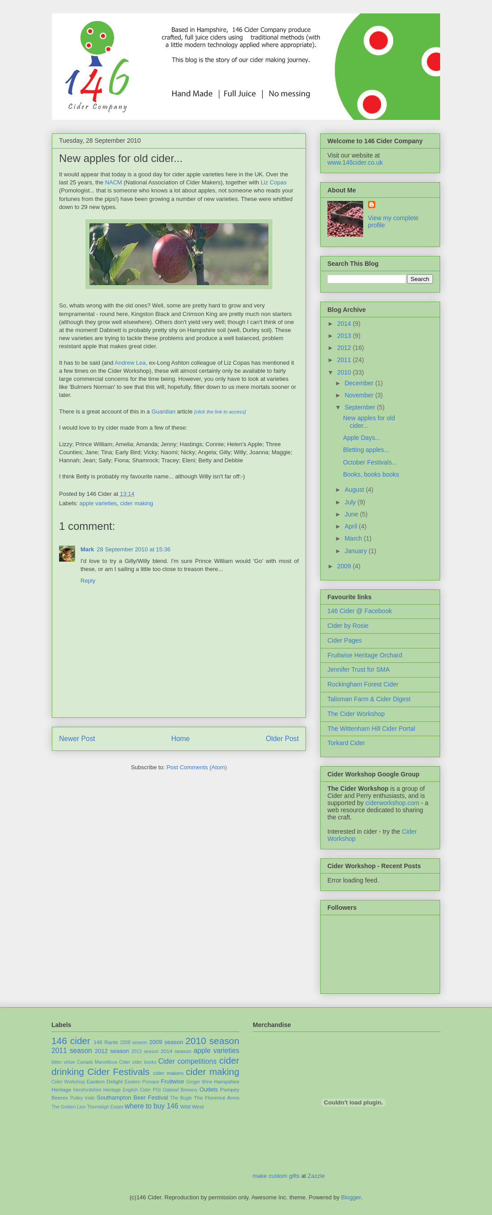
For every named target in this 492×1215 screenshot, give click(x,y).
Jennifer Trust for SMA (358, 669)
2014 (345, 323)
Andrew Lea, (131, 362)
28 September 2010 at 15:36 (133, 549)
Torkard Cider (346, 742)
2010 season (213, 1041)
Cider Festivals (118, 1071)
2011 (345, 359)
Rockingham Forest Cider (363, 684)
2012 (345, 347)
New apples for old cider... (120, 158)
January (356, 550)
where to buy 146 (151, 1106)
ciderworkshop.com (392, 802)
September (360, 407)
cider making (136, 503)
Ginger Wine (199, 1081)
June (352, 514)
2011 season (71, 1050)
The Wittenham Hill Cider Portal (371, 728)
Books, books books (371, 474)
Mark (87, 549)
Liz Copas (274, 182)
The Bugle (181, 1098)
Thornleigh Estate (105, 1106)
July (350, 502)
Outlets (208, 1089)
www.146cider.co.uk (355, 162)
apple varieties (98, 503)
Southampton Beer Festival (132, 1097)
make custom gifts (276, 1175)
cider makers (168, 1073)
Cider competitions (187, 1061)
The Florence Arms (216, 1097)
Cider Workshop (68, 1081)
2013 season (144, 1051)
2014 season (176, 1051)
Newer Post (77, 738)
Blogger (351, 1197)
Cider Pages (344, 640)
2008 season (133, 1042)
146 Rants (105, 1042)
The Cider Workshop (356, 713)
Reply (88, 580)
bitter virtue (63, 1062)
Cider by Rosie (348, 625)
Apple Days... (361, 437)
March (354, 538)
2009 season (166, 1042)
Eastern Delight (105, 1081)
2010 (345, 372)
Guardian (164, 411)
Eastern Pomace (142, 1081)
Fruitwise (172, 1081)
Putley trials (82, 1098)
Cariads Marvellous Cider (103, 1062)
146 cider (70, 1041)
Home (180, 738)
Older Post (282, 738)
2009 (345, 566)
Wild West (192, 1106)
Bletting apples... (366, 449)
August (354, 489)
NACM (114, 182)
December (359, 383)
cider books (144, 1062)
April (351, 526)
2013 (345, 335)
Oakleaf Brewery (180, 1089)
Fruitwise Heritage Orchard (364, 655)
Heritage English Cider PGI (132, 1089)
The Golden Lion (68, 1106)
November (359, 395)
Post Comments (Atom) (196, 767)
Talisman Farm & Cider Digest (369, 699)
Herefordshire (87, 1089)
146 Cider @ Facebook (359, 610)
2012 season (112, 1051)
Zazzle (316, 1175)
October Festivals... (370, 462)
